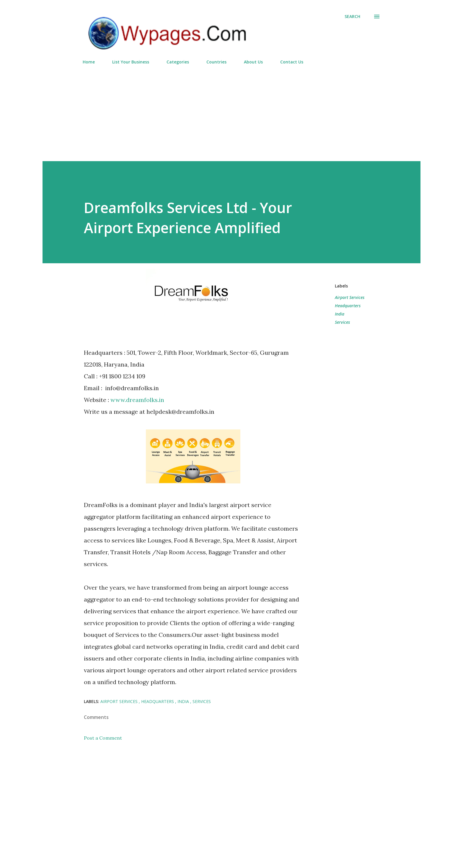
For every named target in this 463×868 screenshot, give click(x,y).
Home (89, 62)
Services (342, 322)
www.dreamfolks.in (137, 399)
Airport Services (349, 297)
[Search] (352, 16)
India (339, 314)
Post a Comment (103, 738)
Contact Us (291, 62)
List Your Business (130, 62)
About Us (253, 62)
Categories (178, 62)
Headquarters (348, 305)
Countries (216, 62)
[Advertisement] (231, 110)
